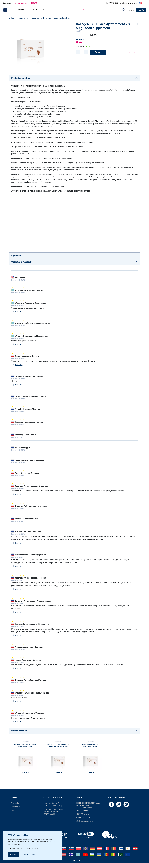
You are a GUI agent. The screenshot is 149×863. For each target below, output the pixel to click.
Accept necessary (33, 848)
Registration (15, 803)
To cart (98, 52)
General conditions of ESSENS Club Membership (52, 804)
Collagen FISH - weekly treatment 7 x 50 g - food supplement (50, 18)
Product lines (35, 10)
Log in (131, 10)
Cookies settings (30, 854)
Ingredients (16, 255)
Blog (12, 810)
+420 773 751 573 (111, 3)
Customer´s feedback (21, 262)
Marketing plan (16, 807)
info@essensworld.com (128, 3)
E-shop (12, 10)
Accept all (13, 854)
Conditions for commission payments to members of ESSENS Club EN (53, 811)
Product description (20, 78)
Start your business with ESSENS (25, 3)
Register (141, 10)
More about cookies (15, 848)
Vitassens (22, 18)
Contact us (7, 3)
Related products (19, 730)
